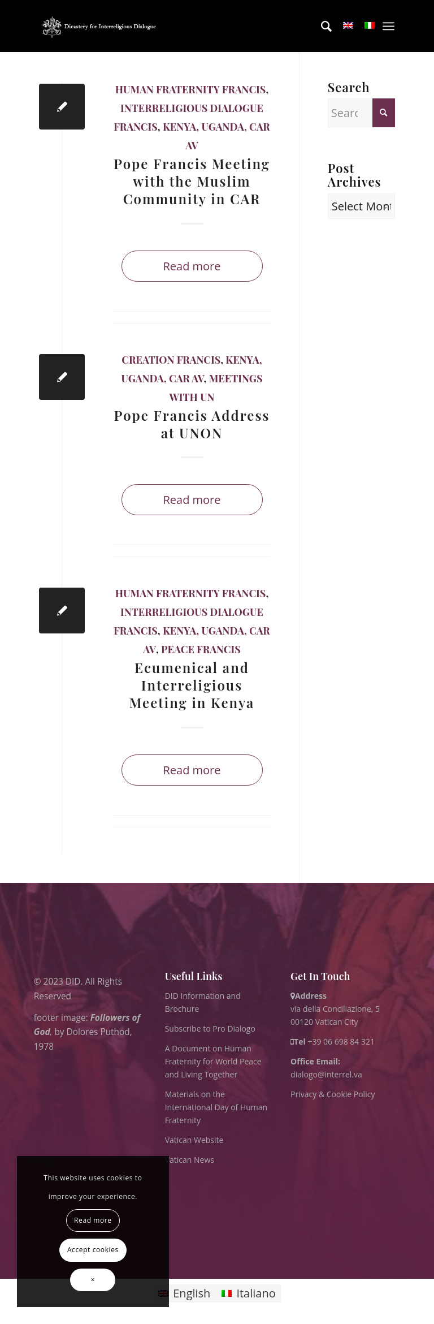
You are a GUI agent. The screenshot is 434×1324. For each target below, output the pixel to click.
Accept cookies (93, 1249)
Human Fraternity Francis (190, 89)
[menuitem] (321, 26)
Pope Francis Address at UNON (192, 424)
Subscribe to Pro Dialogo (210, 1028)
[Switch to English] (184, 1293)
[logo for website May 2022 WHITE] (101, 26)
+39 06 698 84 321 (341, 1041)
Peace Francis (201, 649)
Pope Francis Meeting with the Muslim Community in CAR (192, 181)
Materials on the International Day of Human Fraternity (216, 1107)
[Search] (321, 26)
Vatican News (189, 1159)
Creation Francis (170, 359)
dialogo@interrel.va (326, 1074)
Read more (191, 266)
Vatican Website (194, 1140)
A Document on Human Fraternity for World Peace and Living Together (213, 1061)
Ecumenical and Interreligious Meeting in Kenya (192, 684)
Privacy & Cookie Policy (332, 1094)
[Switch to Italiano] (248, 1293)
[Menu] (388, 26)
